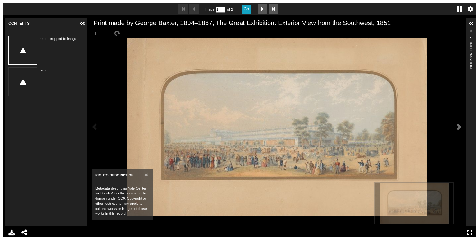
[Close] (146, 174)
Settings (470, 9)
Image (209, 9)
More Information (471, 32)
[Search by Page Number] (220, 9)
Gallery (459, 9)
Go (246, 9)
